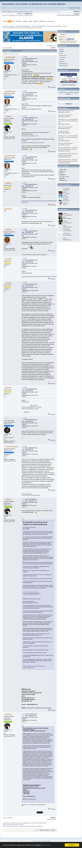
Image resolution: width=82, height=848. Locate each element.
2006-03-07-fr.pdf (26, 804)
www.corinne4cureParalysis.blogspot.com (31, 495)
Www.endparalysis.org (27, 493)
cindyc (71, 115)
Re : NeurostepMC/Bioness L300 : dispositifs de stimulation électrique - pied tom (30, 119)
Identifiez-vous (64, 63)
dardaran (9, 229)
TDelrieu (64, 26)
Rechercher (63, 55)
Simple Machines (47, 841)
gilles (71, 127)
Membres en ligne (64, 176)
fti (6, 418)
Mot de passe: (62, 36)
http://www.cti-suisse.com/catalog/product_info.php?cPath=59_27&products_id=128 (32, 407)
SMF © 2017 (40, 841)
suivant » (54, 45)
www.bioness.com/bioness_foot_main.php (33, 142)
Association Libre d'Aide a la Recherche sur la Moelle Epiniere (34, 4)
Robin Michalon (73, 149)
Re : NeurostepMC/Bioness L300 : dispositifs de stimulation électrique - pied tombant (30, 60)
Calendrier (63, 57)
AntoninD (72, 110)
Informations (46, 845)
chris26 (65, 192)
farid (67, 131)
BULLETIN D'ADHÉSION (68, 85)
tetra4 (59, 122)
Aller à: (36, 830)
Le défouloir (61, 131)
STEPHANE (66, 233)
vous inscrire (29, 11)
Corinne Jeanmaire (12, 446)
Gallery (62, 59)
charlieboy (65, 199)
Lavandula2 (66, 188)
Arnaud (65, 195)
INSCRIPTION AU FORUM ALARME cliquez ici (68, 15)
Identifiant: (63, 34)
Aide (61, 53)
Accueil (62, 49)
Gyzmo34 (65, 203)
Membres (62, 61)
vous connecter (19, 11)
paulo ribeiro (61, 138)
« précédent (49, 45)
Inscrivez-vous (64, 65)
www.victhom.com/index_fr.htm (30, 135)
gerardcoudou (10, 57)
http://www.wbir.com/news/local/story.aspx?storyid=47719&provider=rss (34, 667)
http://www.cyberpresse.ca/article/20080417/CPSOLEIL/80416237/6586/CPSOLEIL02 (44, 276)
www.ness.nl (50, 472)
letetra (64, 238)
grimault (8, 183)
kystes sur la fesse (63, 110)
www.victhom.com (32, 799)
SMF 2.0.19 (34, 841)
